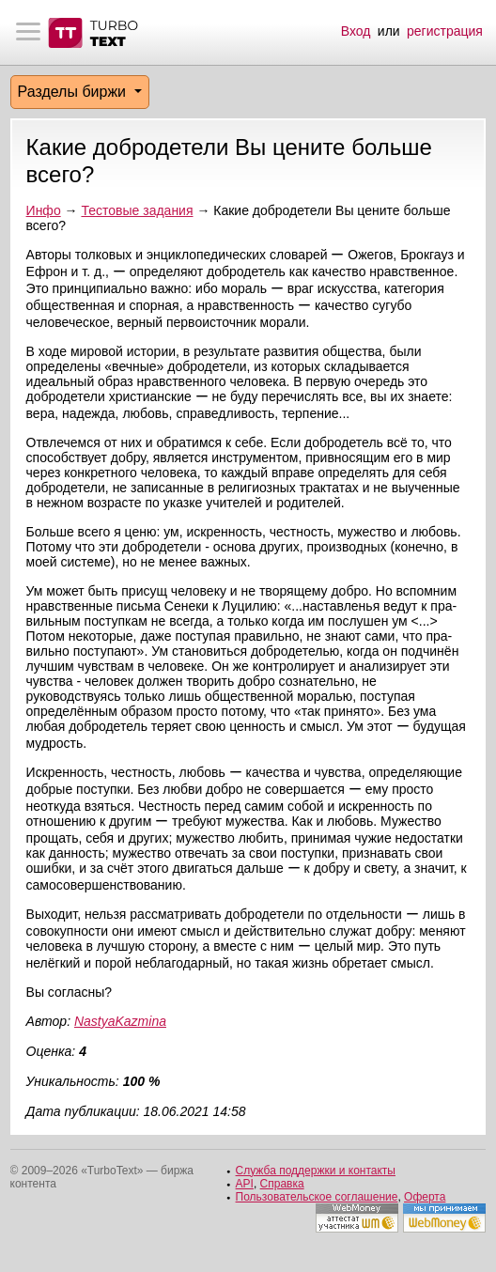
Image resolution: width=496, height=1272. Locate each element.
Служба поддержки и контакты (315, 1170)
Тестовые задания (137, 210)
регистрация (445, 31)
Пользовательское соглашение (317, 1196)
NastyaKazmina (120, 1021)
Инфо (43, 210)
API (245, 1183)
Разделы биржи (74, 92)
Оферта (424, 1196)
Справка (282, 1183)
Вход (356, 31)
